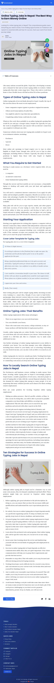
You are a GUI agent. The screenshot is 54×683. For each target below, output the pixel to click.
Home (2, 8)
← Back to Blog (8, 599)
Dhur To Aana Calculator (10, 627)
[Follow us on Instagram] (47, 50)
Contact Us (7, 671)
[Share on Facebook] (45, 599)
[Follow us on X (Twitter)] (47, 55)
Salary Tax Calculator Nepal (10, 631)
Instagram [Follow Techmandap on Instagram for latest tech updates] (6, 654)
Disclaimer (6, 644)
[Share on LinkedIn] (49, 599)
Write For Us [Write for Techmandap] (7, 658)
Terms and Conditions (9, 641)
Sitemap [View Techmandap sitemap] (6, 656)
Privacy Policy (7, 639)
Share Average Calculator (10, 624)
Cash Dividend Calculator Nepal (11, 629)
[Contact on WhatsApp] (47, 40)
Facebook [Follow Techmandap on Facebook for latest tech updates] (6, 651)
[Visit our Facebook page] (47, 45)
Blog (6, 8)
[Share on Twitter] (42, 599)
